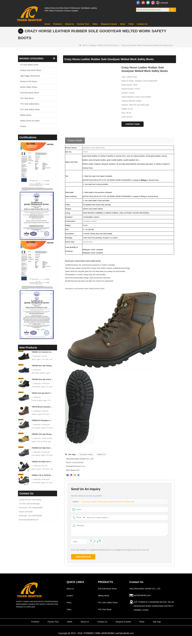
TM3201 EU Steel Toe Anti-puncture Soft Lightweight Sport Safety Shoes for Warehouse (42, 462)
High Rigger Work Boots (30, 76)
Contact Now (132, 124)
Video (95, 24)
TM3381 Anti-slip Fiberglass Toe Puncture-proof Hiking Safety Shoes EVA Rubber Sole (42, 434)
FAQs (131, 24)
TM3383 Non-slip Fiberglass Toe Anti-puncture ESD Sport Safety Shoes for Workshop (42, 366)
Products (57, 24)
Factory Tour (83, 24)
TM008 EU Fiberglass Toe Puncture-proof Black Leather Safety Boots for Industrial (42, 420)
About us (70, 589)
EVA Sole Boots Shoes (29, 93)
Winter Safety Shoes (28, 87)
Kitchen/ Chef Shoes (28, 81)
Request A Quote (109, 24)
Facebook (138, 3)
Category (92, 45)
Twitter (148, 3)
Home (47, 24)
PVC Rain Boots (27, 98)
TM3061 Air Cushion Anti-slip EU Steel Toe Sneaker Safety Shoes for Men (42, 352)
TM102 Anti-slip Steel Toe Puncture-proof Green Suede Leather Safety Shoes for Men (42, 393)
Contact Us (142, 24)
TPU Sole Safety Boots (29, 104)
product (70, 596)
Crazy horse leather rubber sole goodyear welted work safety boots (107, 502)
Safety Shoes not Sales (30, 121)
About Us (69, 24)
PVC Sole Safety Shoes (30, 109)
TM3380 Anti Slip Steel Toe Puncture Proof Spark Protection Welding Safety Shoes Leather (42, 448)
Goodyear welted (86, 454)
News (122, 24)
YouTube (143, 3)
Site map (157, 622)
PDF (78, 470)
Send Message (83, 557)
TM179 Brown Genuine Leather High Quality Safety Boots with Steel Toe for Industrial (42, 407)
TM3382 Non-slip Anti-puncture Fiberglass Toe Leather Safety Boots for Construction (42, 379)
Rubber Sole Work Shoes (107, 45)
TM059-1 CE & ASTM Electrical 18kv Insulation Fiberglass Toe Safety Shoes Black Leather (42, 475)
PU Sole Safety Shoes (29, 65)
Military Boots (25, 115)
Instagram (153, 3)
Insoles (23, 126)
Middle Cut (101, 454)
